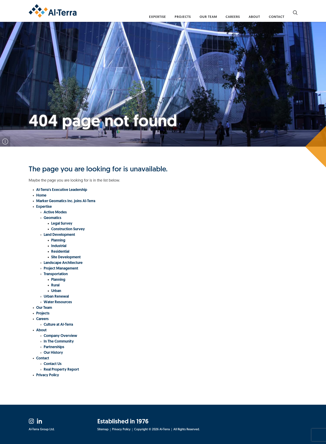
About (249, 12)
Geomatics (52, 218)
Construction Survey (68, 229)
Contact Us (53, 364)
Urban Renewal (56, 297)
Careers (224, 12)
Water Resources (58, 302)
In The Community (59, 342)
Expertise (139, 12)
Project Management (61, 269)
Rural (55, 285)
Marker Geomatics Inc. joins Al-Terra (65, 201)
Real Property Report (61, 370)
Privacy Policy (47, 375)
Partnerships (54, 347)
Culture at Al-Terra (58, 325)
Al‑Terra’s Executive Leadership (61, 190)
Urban (56, 291)
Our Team (196, 12)
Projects (168, 12)
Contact (275, 12)
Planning (58, 240)
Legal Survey (61, 224)
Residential (60, 252)
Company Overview (60, 336)
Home (41, 196)
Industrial (58, 246)
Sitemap (103, 429)
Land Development (59, 235)
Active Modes (55, 212)
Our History (53, 353)
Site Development (66, 257)
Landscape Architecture (63, 263)
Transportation (56, 274)
